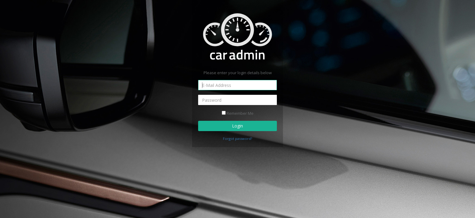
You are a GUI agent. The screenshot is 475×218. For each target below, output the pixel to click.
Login (237, 126)
